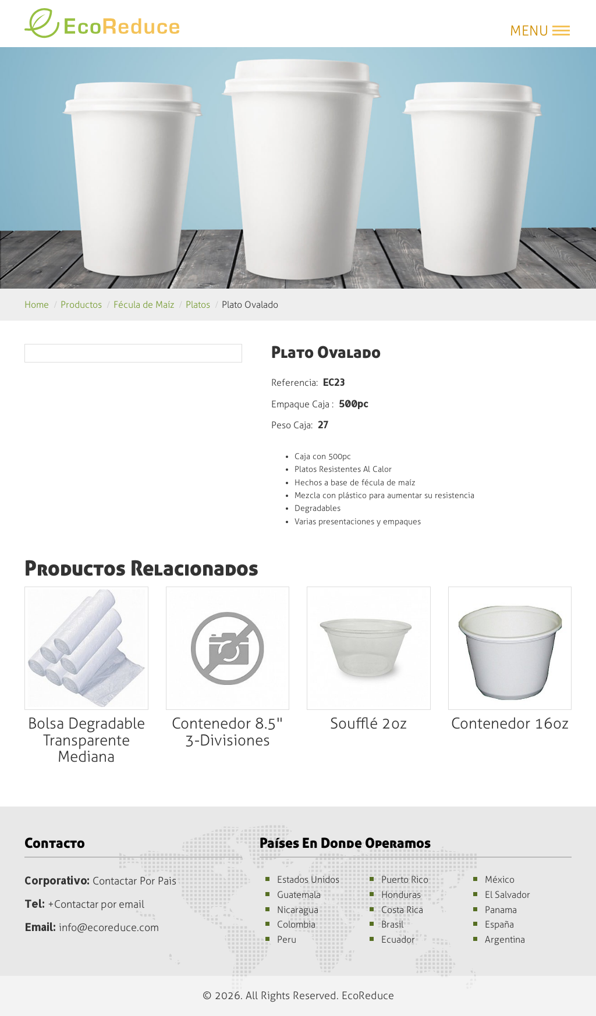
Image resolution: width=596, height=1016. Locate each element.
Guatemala (299, 894)
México (500, 879)
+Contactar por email (97, 904)
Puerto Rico (404, 879)
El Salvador (507, 894)
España (499, 924)
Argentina (505, 939)
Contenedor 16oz (510, 724)
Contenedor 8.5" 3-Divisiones (227, 732)
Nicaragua (297, 909)
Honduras (401, 894)
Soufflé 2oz (368, 724)
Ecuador (398, 939)
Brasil (392, 924)
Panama (501, 909)
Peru (286, 939)
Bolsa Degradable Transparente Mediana (86, 740)
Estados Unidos (308, 879)
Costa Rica (402, 909)
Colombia (296, 924)
